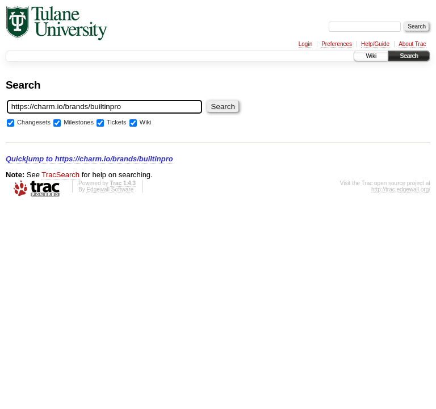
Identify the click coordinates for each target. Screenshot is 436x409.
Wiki (371, 56)
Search (409, 56)
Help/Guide (375, 44)
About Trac (412, 44)
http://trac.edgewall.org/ (400, 189)
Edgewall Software (109, 189)
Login (305, 44)
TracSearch (60, 174)
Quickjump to (89, 159)
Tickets (117, 122)
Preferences (336, 44)
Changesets (34, 122)
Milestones (79, 122)
